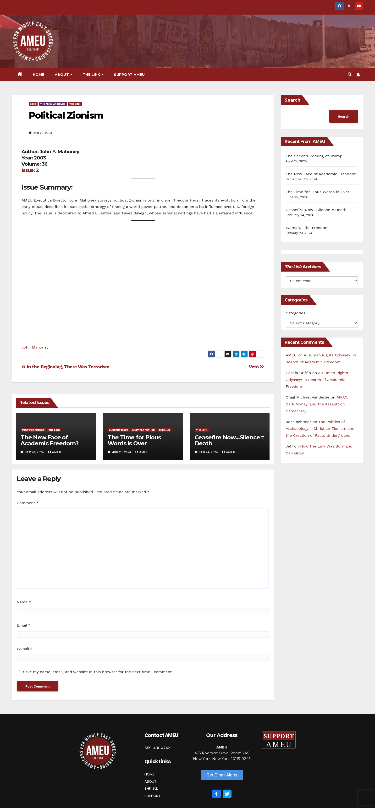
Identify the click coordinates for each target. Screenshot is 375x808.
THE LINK (151, 788)
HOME (149, 774)
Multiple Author (33, 430)
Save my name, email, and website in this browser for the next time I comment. (98, 672)
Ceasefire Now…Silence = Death (229, 440)
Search (292, 100)
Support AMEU (129, 74)
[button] (350, 74)
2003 (33, 104)
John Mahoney (35, 347)
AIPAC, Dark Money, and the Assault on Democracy (317, 404)
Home (38, 74)
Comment (28, 503)
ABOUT (150, 781)
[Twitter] (227, 794)
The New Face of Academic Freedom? (49, 440)
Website (24, 648)
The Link (92, 74)
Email (24, 625)
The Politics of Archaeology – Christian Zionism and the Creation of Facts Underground (320, 429)
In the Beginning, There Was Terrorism (66, 367)
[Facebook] (216, 794)
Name (24, 602)
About (62, 74)
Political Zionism (66, 115)
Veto (256, 367)
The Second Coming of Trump (314, 156)
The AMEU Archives (52, 104)
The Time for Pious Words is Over (134, 440)
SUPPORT (152, 795)
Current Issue (118, 430)
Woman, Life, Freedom (307, 227)
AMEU (54, 452)
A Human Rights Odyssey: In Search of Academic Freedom (317, 380)
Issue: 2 (30, 170)
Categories (295, 313)
